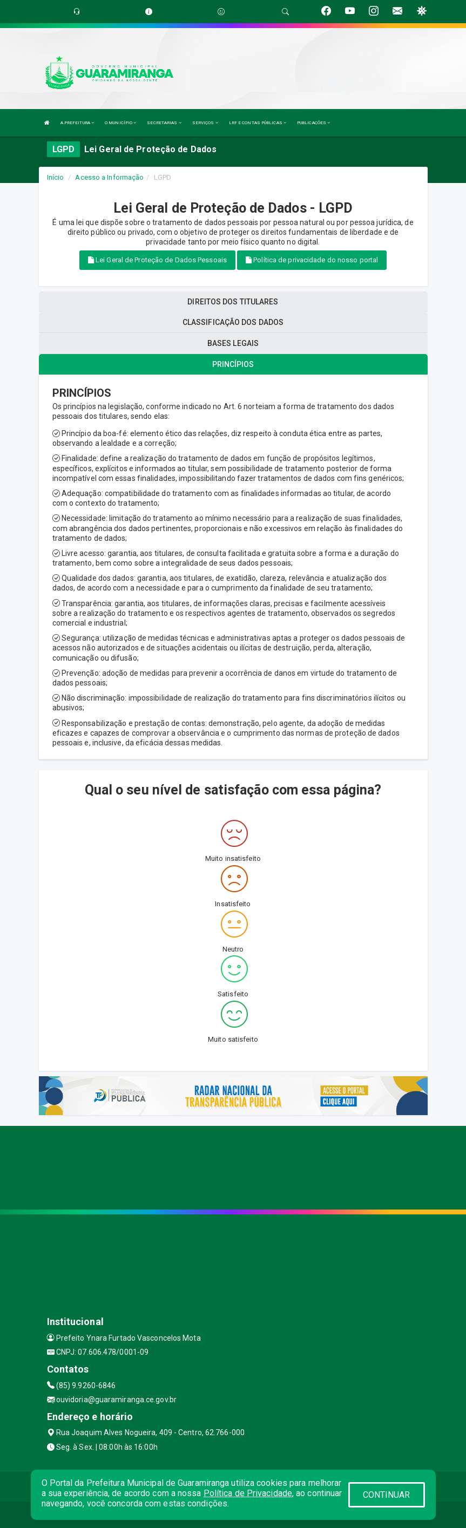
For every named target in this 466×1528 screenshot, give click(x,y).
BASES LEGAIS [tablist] (233, 343)
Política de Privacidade (248, 1493)
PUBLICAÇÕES (313, 122)
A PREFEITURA (77, 122)
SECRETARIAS (164, 122)
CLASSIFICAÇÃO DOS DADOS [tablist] (233, 322)
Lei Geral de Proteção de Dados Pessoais (157, 260)
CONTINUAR (386, 1495)
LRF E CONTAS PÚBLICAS (257, 122)
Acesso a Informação (109, 177)
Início (55, 177)
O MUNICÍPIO (120, 122)
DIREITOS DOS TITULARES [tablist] (232, 301)
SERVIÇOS (205, 122)
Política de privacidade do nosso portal (312, 260)
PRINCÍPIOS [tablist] (233, 364)
